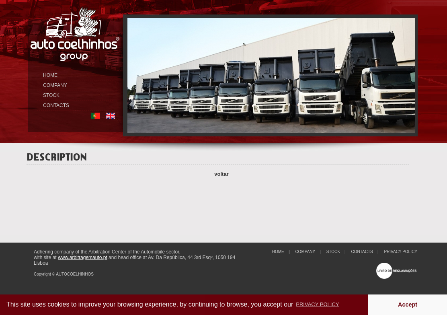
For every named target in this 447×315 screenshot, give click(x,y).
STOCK (51, 95)
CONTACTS (56, 105)
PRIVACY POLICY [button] (317, 304)
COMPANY (55, 85)
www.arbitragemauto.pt (82, 257)
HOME (50, 75)
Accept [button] (407, 304)
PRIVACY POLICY (400, 251)
